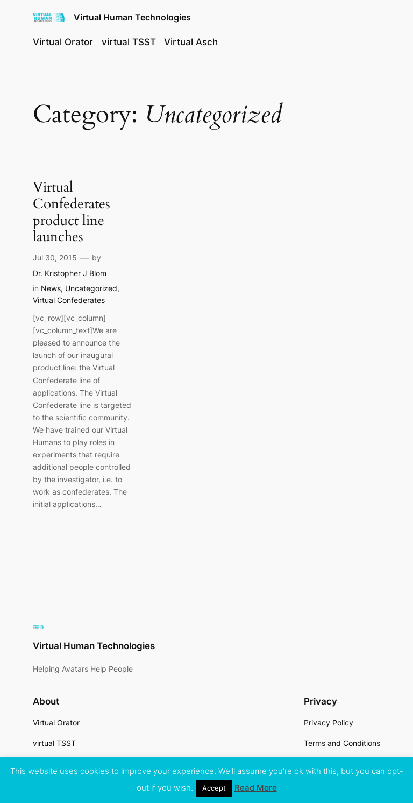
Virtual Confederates (69, 300)
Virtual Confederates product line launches (71, 212)
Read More (255, 788)
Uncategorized (91, 288)
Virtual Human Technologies (132, 17)
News (51, 288)
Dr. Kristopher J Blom (69, 273)
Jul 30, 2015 (55, 257)
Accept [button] (214, 788)
